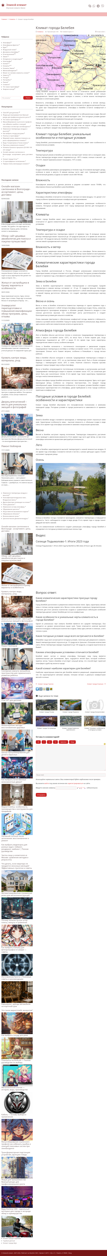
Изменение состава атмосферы (14, 507)
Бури (5, 47)
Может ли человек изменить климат (16, 73)
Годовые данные (9, 1241)
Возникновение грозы (11, 516)
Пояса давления (8, 504)
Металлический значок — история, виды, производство (14, 1088)
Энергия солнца (9, 89)
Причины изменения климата (13, 145)
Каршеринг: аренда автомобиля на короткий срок (15, 1005)
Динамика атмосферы (11, 52)
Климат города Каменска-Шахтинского (70, 729)
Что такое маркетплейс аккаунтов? (17, 1010)
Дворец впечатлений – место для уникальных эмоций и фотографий (14, 404)
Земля (6, 57)
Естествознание (9, 54)
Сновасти (6, 84)
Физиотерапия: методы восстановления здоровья (13, 726)
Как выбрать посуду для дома (13, 133)
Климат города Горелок (44, 684)
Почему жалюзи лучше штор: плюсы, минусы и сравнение (14, 921)
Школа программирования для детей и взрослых (15, 753)
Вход (70, 1253)
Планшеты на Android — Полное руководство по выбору (16, 1061)
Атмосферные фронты (11, 45)
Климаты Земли (9, 68)
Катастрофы (7, 61)
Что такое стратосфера (11, 87)
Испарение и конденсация (13, 59)
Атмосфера (7, 43)
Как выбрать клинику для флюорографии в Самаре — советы (13, 949)
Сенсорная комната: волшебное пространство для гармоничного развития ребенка (16, 673)
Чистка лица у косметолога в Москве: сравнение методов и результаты (14, 857)
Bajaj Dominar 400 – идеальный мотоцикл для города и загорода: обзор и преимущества (16, 1211)
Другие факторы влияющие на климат (16, 502)
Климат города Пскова (46, 712)
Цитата (63, 742)
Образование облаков (11, 514)
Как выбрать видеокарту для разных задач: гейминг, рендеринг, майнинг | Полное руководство (15, 847)
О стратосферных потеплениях (14, 161)
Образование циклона (11, 509)
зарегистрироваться (75, 783)
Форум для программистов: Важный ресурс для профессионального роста (13, 1181)
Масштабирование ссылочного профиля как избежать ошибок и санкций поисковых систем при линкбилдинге (17, 124)
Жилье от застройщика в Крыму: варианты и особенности (15, 285)
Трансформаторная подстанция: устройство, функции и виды (15, 1153)
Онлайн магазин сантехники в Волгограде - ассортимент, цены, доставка (16, 190)
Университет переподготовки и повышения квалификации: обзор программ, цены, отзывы (16, 311)
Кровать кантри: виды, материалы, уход (14, 359)
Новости (7, 75)
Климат (6, 64)
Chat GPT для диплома (10, 113)
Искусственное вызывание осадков (15, 511)
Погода (6, 77)
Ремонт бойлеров (11, 446)
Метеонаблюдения (10, 70)
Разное (5, 82)
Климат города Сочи (10, 159)
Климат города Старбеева (12, 1238)
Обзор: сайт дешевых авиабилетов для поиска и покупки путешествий (16, 238)
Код (72, 742)
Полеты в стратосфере (11, 136)
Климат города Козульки (96, 684)
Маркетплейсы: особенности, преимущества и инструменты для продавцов (17, 808)
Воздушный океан (9, 50)
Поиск (28, 98)
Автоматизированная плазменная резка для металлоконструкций (16, 894)
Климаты (12, 19)
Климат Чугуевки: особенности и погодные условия (95, 729)
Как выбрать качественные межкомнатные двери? (13, 780)
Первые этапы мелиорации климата (15, 164)
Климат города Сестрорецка (46, 728)
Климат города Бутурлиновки (95, 712)
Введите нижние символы (45, 788)
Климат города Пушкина (71, 712)
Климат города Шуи (10, 1243)
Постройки (7, 80)
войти (46, 783)
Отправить (41, 795)
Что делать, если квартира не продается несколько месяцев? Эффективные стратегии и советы (16, 865)
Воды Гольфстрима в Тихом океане (15, 143)
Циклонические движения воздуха (15, 518)
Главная (4, 19)
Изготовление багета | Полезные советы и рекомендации (16, 977)
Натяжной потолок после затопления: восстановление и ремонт (15, 838)
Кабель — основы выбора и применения (13, 1115)
